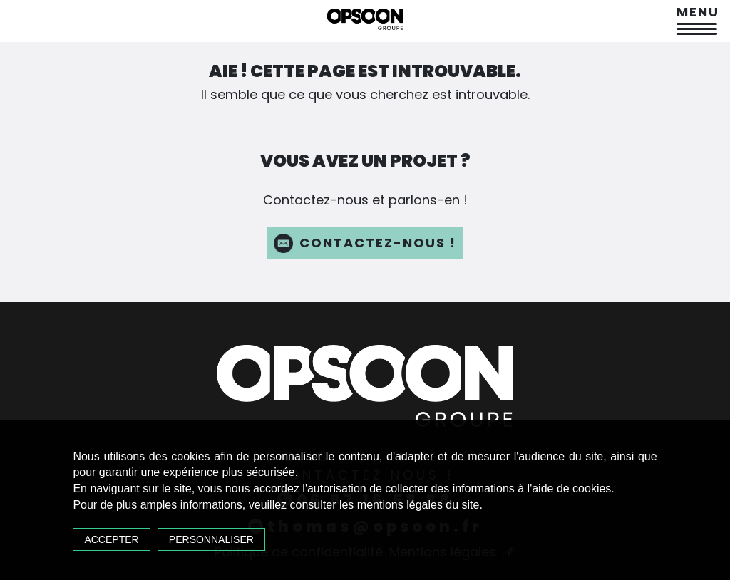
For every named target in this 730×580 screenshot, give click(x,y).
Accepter (111, 539)
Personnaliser (211, 539)
